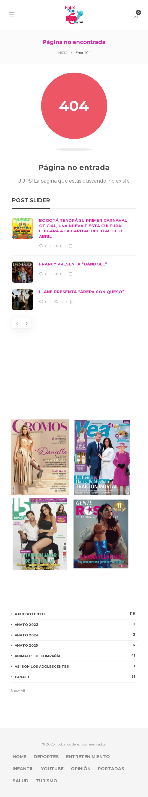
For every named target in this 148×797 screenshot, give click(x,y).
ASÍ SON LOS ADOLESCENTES (76, 666)
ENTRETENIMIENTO (88, 756)
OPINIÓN (81, 768)
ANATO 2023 (76, 624)
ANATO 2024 (76, 634)
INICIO (62, 53)
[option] (74, 264)
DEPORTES (46, 756)
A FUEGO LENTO (76, 613)
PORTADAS (111, 768)
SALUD (21, 780)
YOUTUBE (52, 768)
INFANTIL (23, 768)
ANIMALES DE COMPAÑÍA (76, 655)
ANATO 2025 (76, 645)
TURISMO (46, 780)
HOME (19, 756)
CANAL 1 (76, 676)
